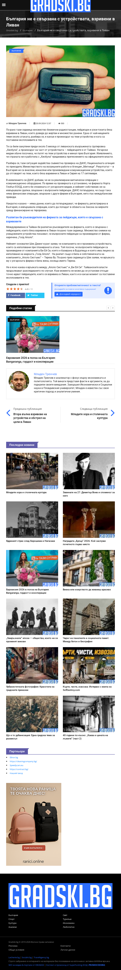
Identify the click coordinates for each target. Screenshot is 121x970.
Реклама (13, 945)
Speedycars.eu (16, 765)
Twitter (32, 295)
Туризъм (67, 919)
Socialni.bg (27, 957)
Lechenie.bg (14, 957)
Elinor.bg (14, 757)
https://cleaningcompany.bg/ (23, 761)
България (27, 30)
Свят (65, 915)
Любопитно (69, 927)
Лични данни (67, 949)
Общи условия (16, 949)
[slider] (14, 289)
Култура (12, 923)
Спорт (11, 919)
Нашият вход (16, 773)
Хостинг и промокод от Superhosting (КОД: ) (75, 965)
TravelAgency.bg (41, 957)
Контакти (65, 945)
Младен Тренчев (17, 123)
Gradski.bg (12, 30)
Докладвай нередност (68, 294)
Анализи (13, 927)
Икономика (68, 923)
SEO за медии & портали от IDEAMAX (26, 965)
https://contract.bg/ (19, 769)
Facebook (14, 295)
